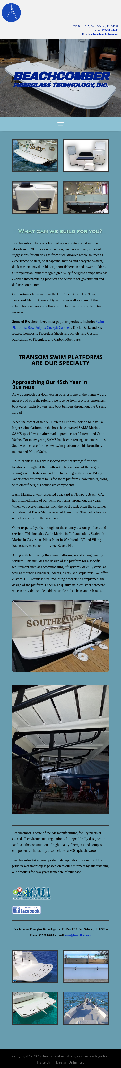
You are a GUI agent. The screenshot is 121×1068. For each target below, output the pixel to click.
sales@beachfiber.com (104, 33)
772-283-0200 (110, 30)
